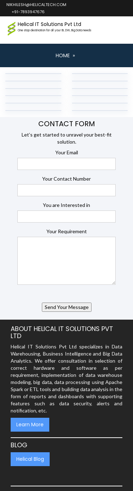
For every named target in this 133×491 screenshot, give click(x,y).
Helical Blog (30, 459)
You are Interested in (66, 205)
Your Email (66, 152)
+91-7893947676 (28, 12)
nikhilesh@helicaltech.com (36, 4)
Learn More (30, 424)
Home (63, 55)
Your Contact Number (66, 179)
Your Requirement (66, 231)
